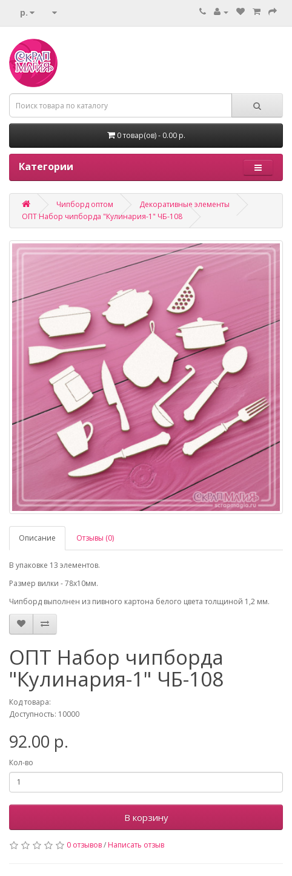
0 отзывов (84, 845)
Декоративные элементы (184, 204)
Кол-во (21, 762)
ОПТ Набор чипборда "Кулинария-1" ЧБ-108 (102, 216)
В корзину (146, 817)
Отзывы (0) (95, 538)
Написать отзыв (136, 845)
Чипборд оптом (84, 204)
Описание (37, 538)
